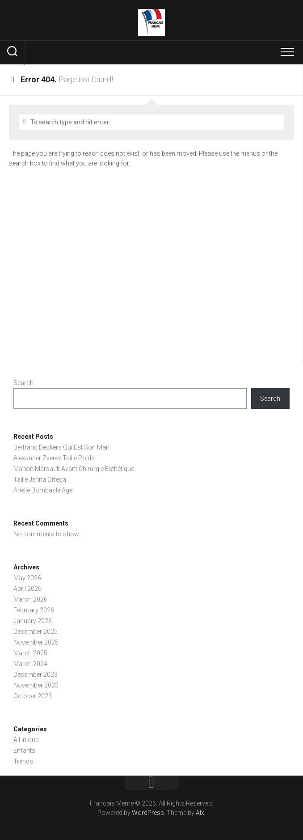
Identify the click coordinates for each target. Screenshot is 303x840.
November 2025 (36, 642)
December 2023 (35, 674)
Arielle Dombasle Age (42, 490)
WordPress (148, 812)
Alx (200, 812)
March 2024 (30, 663)
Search (23, 382)
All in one (25, 739)
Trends (23, 761)
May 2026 (27, 577)
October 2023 (32, 696)
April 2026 (27, 588)
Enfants (24, 750)
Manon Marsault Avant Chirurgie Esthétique (73, 468)
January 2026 (32, 620)
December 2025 (35, 631)
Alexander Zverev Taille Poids (54, 458)
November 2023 (36, 685)
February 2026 (33, 610)
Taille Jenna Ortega (39, 479)
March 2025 (30, 653)
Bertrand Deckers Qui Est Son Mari (61, 447)
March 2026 (30, 599)
